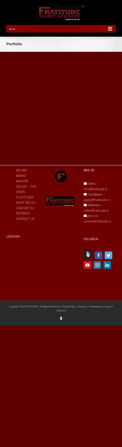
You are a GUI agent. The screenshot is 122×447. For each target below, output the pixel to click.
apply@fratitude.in (97, 200)
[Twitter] (108, 255)
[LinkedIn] (107, 265)
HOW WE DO (25, 208)
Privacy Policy (69, 306)
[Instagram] (97, 265)
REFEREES (23, 213)
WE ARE (21, 170)
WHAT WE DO (25, 202)
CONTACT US (25, 219)
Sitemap (82, 306)
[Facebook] (98, 255)
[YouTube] (87, 265)
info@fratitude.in (95, 189)
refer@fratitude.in (96, 210)
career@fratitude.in (97, 221)
